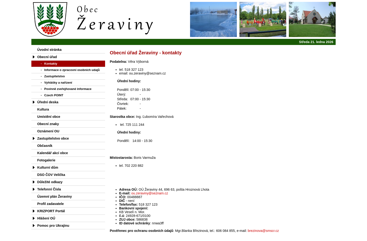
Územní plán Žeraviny (54, 196)
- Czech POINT (52, 95)
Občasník (44, 146)
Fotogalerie (46, 160)
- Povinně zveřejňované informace (66, 89)
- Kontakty (49, 63)
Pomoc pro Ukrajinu (53, 225)
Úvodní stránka (49, 50)
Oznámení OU (48, 131)
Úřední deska (47, 102)
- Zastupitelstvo (53, 76)
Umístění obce (48, 117)
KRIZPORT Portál (51, 211)
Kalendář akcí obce (52, 153)
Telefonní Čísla (49, 189)
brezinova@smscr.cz (263, 231)
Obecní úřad (47, 57)
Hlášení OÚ (46, 218)
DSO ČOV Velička (51, 175)
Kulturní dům (47, 167)
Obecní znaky (48, 124)
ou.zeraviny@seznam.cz (149, 193)
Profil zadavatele (50, 204)
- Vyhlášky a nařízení (56, 82)
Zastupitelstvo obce (53, 138)
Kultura (43, 109)
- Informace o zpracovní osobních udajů (70, 70)
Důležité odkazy (49, 182)
